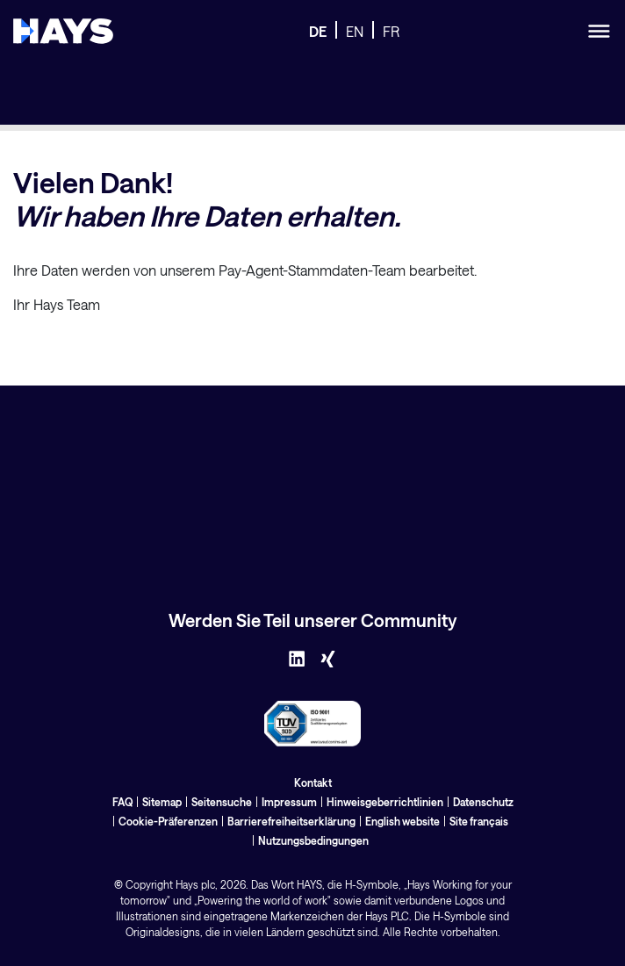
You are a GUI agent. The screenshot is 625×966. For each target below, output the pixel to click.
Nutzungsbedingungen (313, 840)
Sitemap (162, 802)
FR (391, 31)
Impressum (289, 802)
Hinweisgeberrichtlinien (385, 802)
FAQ (122, 802)
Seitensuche (221, 802)
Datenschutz (483, 802)
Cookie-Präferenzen (168, 821)
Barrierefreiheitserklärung (291, 821)
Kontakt (313, 782)
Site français (478, 821)
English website (402, 821)
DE (318, 31)
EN (354, 31)
